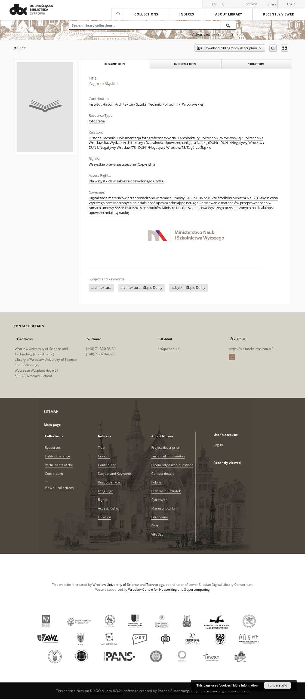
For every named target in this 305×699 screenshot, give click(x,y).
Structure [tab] (256, 64)
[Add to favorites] (273, 48)
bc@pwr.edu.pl (169, 348)
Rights (102, 499)
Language (105, 491)
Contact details (162, 473)
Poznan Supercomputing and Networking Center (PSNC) (203, 690)
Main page (52, 424)
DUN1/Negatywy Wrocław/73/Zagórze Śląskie (174, 147)
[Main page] (118, 14)
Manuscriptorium (164, 508)
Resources (53, 447)
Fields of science (57, 456)
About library (228, 14)
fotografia (97, 121)
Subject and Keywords (115, 473)
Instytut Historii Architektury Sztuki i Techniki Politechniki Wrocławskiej (146, 104)
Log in (218, 444)
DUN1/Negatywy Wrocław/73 (112, 147)
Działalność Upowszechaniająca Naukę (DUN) (182, 142)
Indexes (186, 14)
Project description (165, 447)
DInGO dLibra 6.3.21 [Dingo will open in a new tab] (106, 690)
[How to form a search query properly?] (232, 34)
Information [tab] (185, 64)
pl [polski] (222, 4)
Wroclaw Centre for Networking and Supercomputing (169, 589)
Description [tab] (114, 64)
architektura (101, 287)
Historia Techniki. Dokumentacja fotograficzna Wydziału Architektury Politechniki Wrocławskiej (165, 138)
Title (101, 447)
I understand (277, 685)
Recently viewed (278, 14)
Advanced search (208, 34)
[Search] (228, 25)
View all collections (59, 487)
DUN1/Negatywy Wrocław (241, 142)
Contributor (107, 465)
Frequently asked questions (172, 465)
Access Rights (108, 508)
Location (104, 517)
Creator (104, 456)
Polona (156, 482)
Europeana (159, 517)
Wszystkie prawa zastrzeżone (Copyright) (122, 164)
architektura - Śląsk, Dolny (141, 287)
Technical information (168, 456)
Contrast (250, 4)
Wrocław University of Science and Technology (128, 584)
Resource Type (109, 482)
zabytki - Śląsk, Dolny (188, 287)
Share (272, 4)
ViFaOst (157, 534)
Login (291, 4)
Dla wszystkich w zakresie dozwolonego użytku (126, 181)
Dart (154, 525)
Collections (146, 14)
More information (245, 685)
